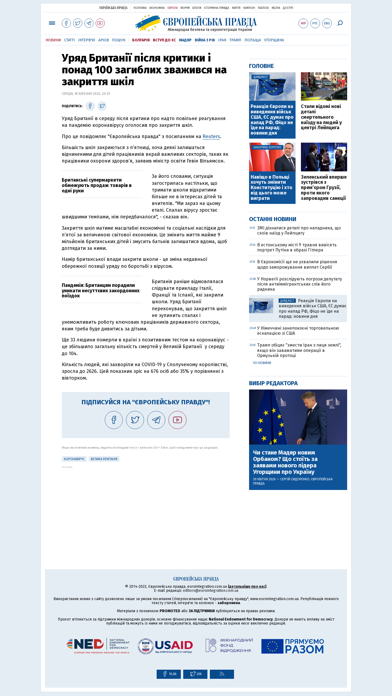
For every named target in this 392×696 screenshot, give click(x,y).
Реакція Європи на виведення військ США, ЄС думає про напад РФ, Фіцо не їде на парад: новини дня (272, 120)
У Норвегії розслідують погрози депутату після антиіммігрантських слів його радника (299, 284)
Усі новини (262, 363)
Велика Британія (104, 459)
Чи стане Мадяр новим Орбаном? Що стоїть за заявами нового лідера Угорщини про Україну (285, 462)
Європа (172, 8)
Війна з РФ (205, 40)
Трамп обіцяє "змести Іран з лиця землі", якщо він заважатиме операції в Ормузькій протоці (299, 350)
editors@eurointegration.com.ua (210, 590)
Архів (103, 40)
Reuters (211, 136)
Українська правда (113, 8)
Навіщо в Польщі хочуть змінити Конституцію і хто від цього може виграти (271, 188)
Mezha (276, 8)
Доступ (288, 8)
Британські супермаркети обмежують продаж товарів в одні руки (97, 185)
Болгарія (141, 40)
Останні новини (272, 219)
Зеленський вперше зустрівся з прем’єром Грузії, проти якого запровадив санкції (324, 188)
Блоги (196, 8)
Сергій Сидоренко (295, 479)
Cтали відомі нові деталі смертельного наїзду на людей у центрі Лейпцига (321, 117)
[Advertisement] (146, 506)
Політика (140, 8)
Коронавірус (74, 459)
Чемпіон (249, 8)
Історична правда (216, 8)
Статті (69, 40)
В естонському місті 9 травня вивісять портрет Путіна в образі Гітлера (297, 247)
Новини (53, 40)
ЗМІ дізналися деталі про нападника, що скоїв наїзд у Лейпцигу (299, 230)
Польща (252, 40)
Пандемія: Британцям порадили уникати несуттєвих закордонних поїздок (100, 290)
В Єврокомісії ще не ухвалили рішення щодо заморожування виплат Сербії (297, 264)
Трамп (235, 40)
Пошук (118, 40)
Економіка (157, 8)
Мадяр (185, 40)
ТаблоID (263, 8)
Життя (236, 8)
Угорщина (274, 40)
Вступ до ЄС (164, 40)
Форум (185, 8)
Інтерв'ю (86, 40)
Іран (222, 40)
